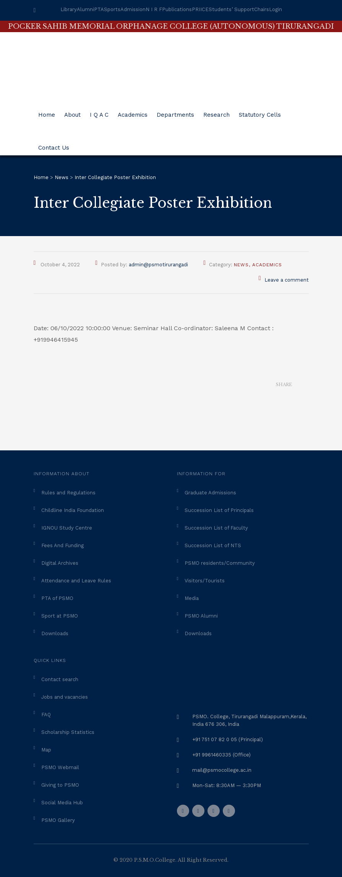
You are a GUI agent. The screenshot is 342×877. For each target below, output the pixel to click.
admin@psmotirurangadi (158, 264)
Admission (133, 9)
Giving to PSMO (60, 785)
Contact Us (53, 144)
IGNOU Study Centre (66, 528)
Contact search (59, 679)
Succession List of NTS (213, 545)
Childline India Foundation (72, 510)
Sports (112, 9)
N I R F (154, 9)
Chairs (261, 9)
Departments (175, 111)
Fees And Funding (62, 545)
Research (216, 111)
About (72, 111)
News (241, 264)
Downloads (54, 633)
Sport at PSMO (59, 616)
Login (275, 9)
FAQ (46, 714)
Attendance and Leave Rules (76, 581)
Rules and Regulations (68, 493)
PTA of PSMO (57, 598)
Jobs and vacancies (64, 697)
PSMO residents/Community (220, 563)
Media (192, 598)
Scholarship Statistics (67, 732)
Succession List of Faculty (216, 528)
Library (68, 9)
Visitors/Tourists (205, 581)
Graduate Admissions (210, 493)
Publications (177, 9)
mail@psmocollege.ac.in (221, 770)
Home (46, 111)
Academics (132, 111)
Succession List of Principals (219, 510)
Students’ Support (231, 9)
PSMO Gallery (58, 820)
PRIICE (200, 9)
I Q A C (99, 111)
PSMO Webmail (60, 767)
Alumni (85, 9)
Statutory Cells (260, 111)
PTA (99, 9)
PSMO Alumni (201, 616)
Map (46, 750)
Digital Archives (59, 563)
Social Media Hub (62, 802)
